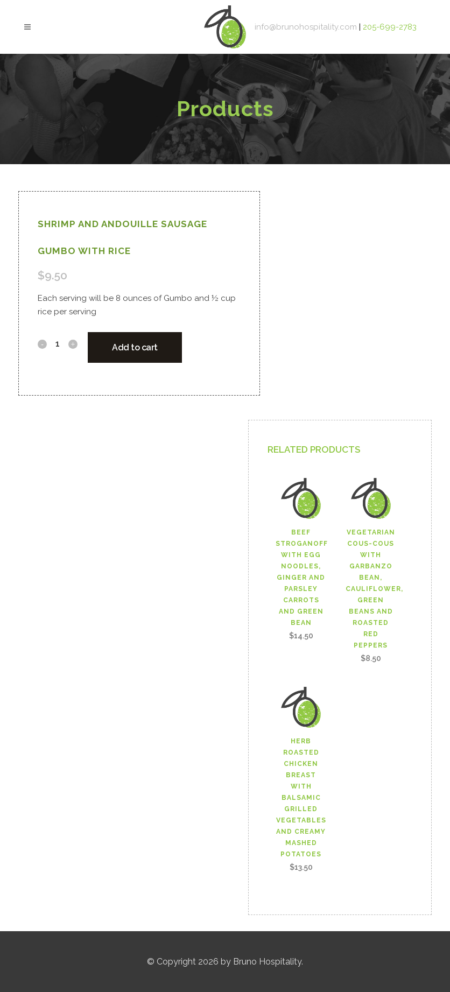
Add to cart (135, 347)
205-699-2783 (390, 27)
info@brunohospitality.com (307, 27)
